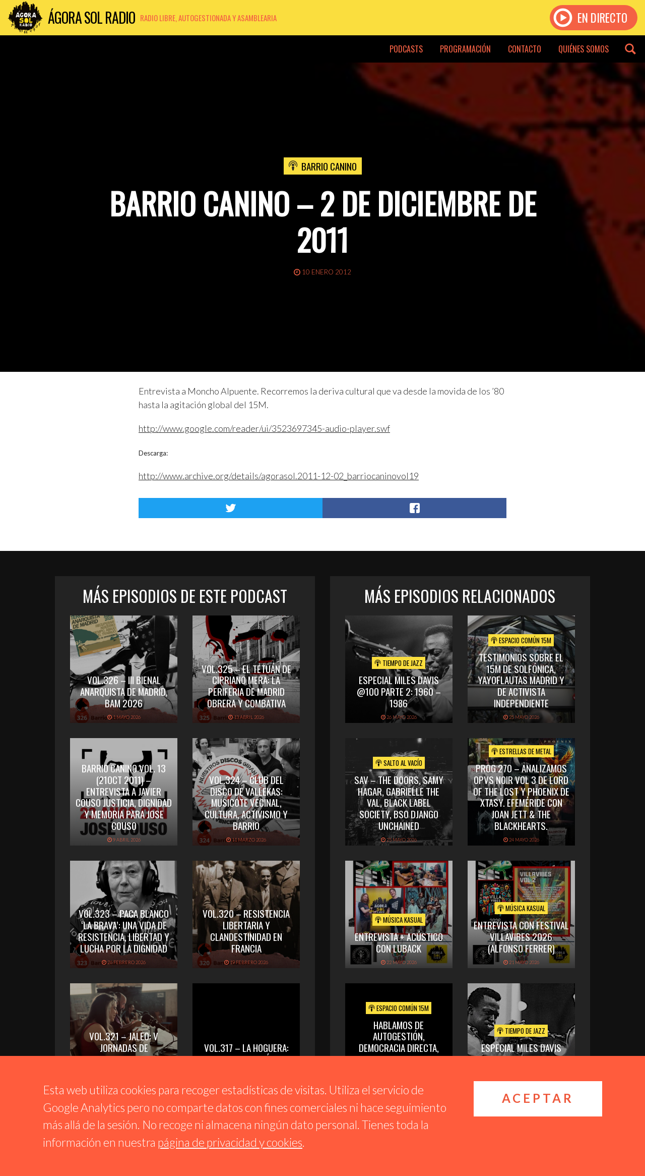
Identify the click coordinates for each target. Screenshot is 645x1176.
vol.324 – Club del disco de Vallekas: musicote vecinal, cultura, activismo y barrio (246, 802)
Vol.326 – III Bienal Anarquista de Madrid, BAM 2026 (124, 691)
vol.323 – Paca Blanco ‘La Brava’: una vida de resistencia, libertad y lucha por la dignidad (123, 930)
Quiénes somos (583, 49)
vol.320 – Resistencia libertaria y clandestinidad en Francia (246, 930)
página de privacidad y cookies (230, 1142)
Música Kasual (399, 920)
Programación (465, 49)
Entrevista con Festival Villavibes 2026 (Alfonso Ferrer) (521, 936)
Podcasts (406, 49)
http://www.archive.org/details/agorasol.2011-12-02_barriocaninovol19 (279, 475)
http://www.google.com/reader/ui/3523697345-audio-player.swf (264, 428)
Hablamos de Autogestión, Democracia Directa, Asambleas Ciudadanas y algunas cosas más (398, 1048)
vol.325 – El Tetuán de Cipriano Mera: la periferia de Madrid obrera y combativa (246, 685)
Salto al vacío (398, 763)
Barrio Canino (329, 166)
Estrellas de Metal (521, 751)
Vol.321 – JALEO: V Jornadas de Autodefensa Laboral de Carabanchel (124, 1053)
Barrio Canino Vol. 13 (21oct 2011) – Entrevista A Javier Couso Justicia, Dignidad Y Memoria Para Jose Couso (124, 796)
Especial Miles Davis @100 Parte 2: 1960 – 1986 (399, 691)
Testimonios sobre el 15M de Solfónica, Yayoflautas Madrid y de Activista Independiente (521, 680)
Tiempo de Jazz (398, 663)
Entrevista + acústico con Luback (399, 942)
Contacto (524, 49)
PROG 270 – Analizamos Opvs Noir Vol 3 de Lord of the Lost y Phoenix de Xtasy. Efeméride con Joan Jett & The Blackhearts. (521, 796)
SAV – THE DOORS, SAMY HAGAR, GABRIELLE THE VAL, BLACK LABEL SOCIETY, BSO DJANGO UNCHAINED (398, 802)
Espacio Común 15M (521, 640)
